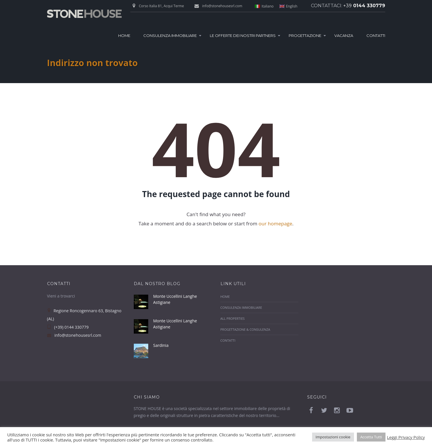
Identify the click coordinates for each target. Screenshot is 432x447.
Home (124, 35)
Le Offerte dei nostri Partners (243, 35)
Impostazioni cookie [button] (333, 436)
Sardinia (160, 345)
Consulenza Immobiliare (170, 35)
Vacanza (343, 35)
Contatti (375, 35)
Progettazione (305, 35)
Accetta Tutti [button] (371, 436)
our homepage (275, 223)
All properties (232, 318)
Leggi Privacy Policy (406, 437)
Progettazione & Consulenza (245, 329)
